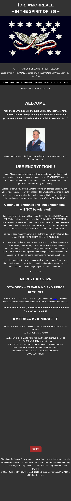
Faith (12, 82)
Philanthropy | (50, 82)
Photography (62, 82)
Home (5, 82)
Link (55, 299)
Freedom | (39, 82)
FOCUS (35, 449)
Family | (19, 82)
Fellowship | (29, 82)
